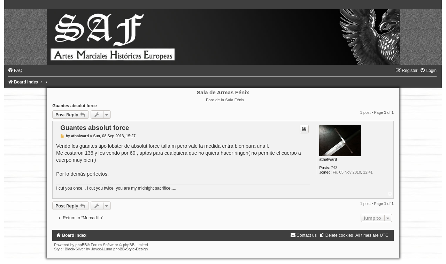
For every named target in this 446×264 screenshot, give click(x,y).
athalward (328, 159)
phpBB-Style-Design (130, 249)
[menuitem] (15, 70)
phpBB (81, 245)
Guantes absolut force (74, 105)
